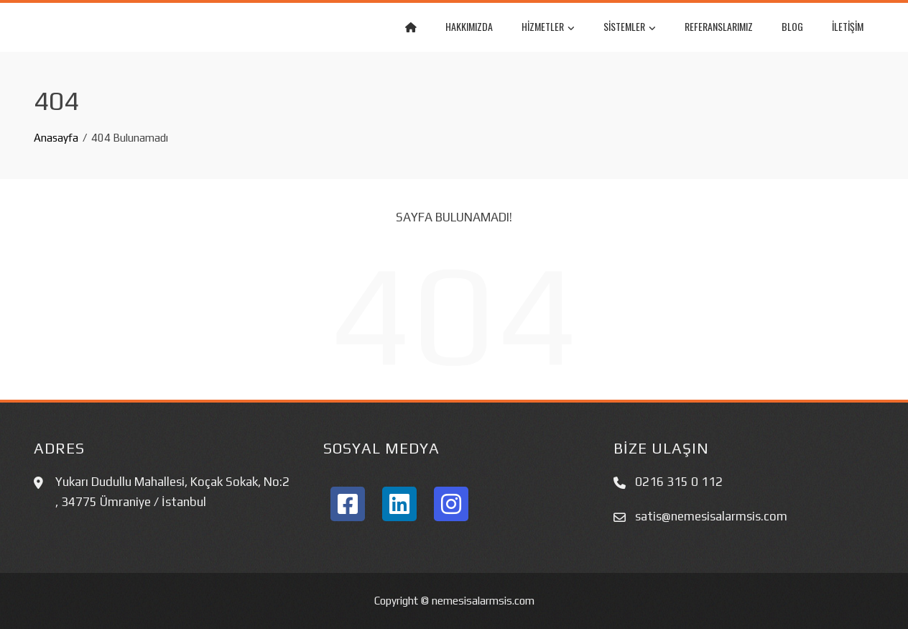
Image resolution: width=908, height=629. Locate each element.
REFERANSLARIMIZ (719, 26)
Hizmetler (548, 28)
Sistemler (629, 28)
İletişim (847, 26)
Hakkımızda (469, 26)
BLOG (792, 26)
